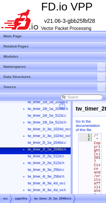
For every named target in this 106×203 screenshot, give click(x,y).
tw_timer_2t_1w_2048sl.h (47, 149)
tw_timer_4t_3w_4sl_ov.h (47, 190)
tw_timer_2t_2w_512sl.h (46, 163)
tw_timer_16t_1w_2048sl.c (48, 102)
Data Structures (54, 77)
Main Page (12, 36)
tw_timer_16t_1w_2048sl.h (48, 109)
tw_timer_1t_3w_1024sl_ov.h (50, 136)
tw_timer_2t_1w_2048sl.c (47, 143)
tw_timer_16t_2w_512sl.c (47, 116)
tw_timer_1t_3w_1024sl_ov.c (49, 129)
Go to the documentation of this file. (88, 125)
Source (54, 87)
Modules (10, 56)
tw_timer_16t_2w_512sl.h (47, 122)
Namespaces (54, 67)
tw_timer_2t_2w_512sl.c (46, 156)
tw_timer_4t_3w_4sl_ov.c (47, 183)
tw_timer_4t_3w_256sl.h (46, 176)
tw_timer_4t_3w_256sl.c (46, 170)
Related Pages (16, 46)
